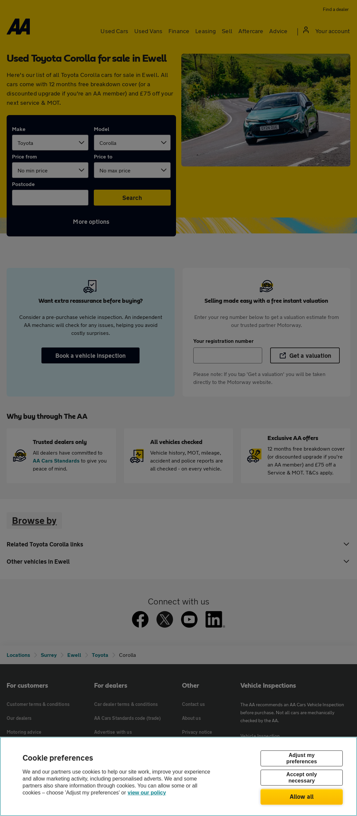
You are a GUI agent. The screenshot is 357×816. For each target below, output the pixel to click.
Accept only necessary (301, 778)
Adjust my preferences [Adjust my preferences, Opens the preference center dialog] (301, 758)
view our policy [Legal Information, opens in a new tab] (147, 792)
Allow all (302, 796)
